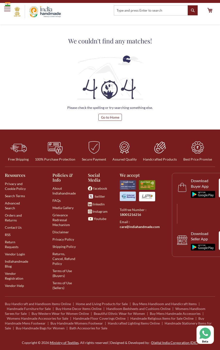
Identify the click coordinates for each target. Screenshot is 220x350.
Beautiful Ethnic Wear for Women (119, 313)
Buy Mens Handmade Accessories (175, 313)
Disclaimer (60, 232)
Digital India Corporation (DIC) (174, 343)
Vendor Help (14, 286)
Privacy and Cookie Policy (15, 186)
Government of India (24, 4)
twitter (96, 196)
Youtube (97, 219)
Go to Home (110, 117)
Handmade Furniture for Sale (29, 309)
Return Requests (11, 244)
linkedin (96, 204)
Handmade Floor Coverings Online (99, 318)
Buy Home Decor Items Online (79, 309)
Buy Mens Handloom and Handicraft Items (165, 304)
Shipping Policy (64, 246)
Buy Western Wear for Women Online (60, 313)
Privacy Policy (63, 239)
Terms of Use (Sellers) (62, 285)
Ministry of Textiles (64, 4)
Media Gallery (63, 208)
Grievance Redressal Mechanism (61, 220)
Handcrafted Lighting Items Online (134, 323)
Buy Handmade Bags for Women (40, 328)
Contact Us (13, 227)
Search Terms (15, 196)
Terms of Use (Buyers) (62, 273)
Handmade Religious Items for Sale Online (162, 318)
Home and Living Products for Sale (102, 304)
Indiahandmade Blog (16, 263)
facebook (97, 188)
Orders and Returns (13, 217)
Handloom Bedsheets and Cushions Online (138, 309)
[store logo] (37, 11)
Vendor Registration (14, 275)
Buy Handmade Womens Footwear (77, 323)
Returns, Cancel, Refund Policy (63, 259)
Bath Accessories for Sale (88, 328)
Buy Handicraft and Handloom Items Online (38, 304)
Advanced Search (12, 205)
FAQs (56, 200)
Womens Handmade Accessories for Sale (37, 318)
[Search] (193, 10)
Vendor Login (15, 254)
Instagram (98, 211)
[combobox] (156, 10)
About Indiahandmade (64, 190)
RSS (7, 235)
